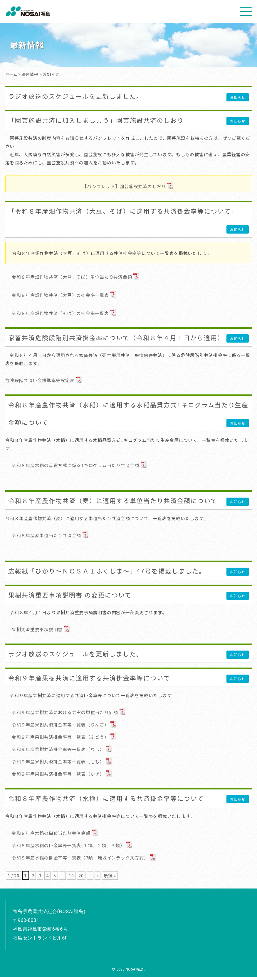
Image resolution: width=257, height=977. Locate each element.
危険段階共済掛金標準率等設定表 (40, 380)
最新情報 (30, 74)
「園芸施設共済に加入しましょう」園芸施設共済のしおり (96, 120)
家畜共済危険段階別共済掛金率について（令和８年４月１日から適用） (116, 337)
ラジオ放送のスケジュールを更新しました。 (75, 96)
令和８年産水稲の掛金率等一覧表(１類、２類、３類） (68, 845)
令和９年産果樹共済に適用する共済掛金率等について (89, 677)
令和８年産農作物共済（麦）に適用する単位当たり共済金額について (112, 500)
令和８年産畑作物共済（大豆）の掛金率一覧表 (60, 295)
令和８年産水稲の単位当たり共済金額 (51, 833)
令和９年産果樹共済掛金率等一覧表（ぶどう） (60, 737)
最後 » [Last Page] (109, 875)
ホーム (11, 74)
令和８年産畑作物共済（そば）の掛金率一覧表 (60, 313)
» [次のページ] (97, 875)
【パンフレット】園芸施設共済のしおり (124, 186)
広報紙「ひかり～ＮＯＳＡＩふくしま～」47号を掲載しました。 (107, 570)
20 (81, 875)
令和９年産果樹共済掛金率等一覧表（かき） (58, 774)
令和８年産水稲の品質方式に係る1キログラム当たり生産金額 (75, 465)
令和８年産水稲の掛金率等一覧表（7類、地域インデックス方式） (80, 858)
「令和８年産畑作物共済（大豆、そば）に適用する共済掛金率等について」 (123, 211)
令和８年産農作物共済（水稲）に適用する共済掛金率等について (106, 798)
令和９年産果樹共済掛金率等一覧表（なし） (58, 749)
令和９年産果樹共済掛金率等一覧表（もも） (58, 761)
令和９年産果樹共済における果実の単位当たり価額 (65, 712)
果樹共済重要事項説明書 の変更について (70, 594)
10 (71, 875)
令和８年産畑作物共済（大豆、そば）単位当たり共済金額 (72, 277)
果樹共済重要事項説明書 (37, 629)
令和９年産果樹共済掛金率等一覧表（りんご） (60, 724)
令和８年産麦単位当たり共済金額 (46, 535)
